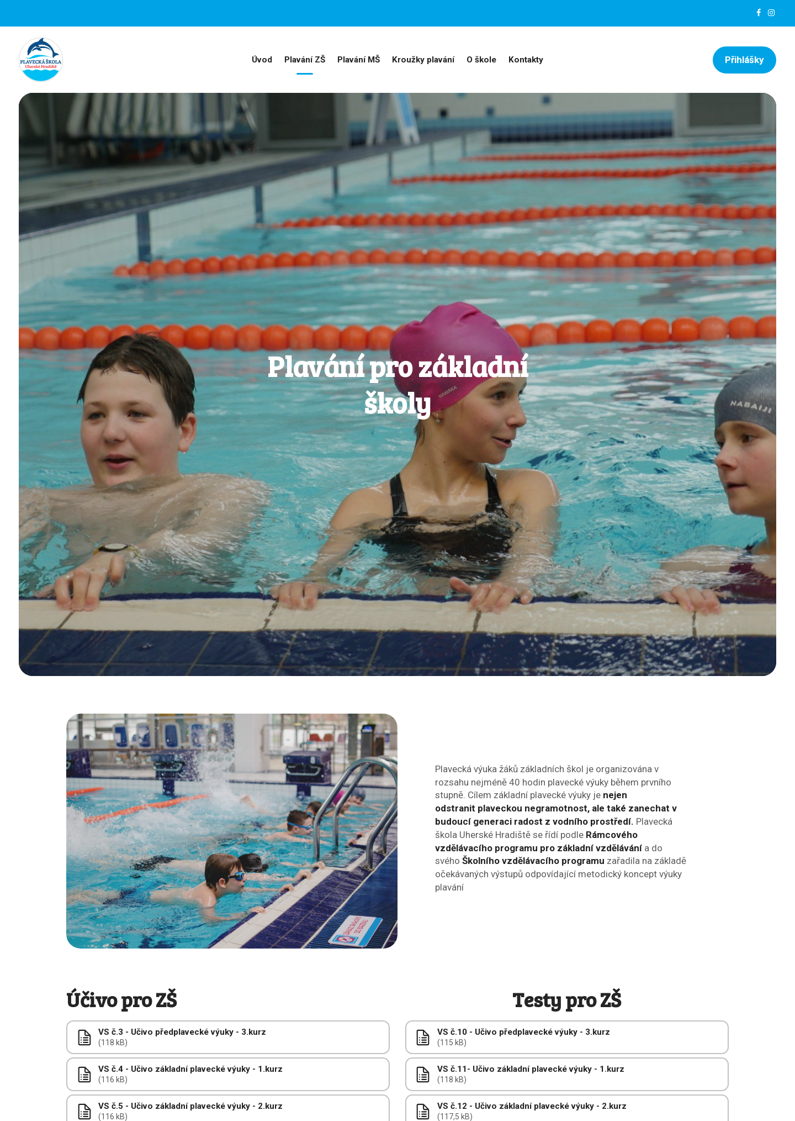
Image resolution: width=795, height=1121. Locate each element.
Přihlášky (744, 59)
